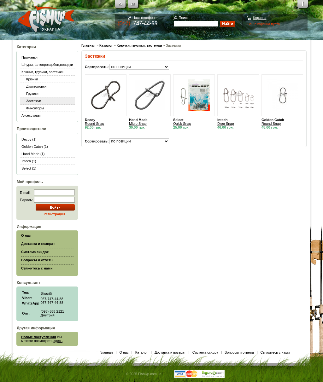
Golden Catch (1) (34, 146)
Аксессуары (30, 115)
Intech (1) (28, 161)
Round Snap (94, 123)
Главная (88, 45)
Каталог (106, 45)
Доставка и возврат (170, 352)
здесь (58, 341)
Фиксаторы (35, 108)
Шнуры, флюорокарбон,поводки (47, 65)
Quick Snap (182, 123)
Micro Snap (138, 123)
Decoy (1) (29, 139)
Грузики (32, 94)
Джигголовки (36, 86)
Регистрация (54, 214)
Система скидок (205, 352)
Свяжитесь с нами (275, 352)
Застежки (33, 101)
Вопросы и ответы (239, 352)
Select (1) (28, 168)
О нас (123, 352)
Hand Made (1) (32, 154)
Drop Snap (225, 123)
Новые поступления (38, 337)
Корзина (259, 18)
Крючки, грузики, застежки (42, 72)
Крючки (32, 79)
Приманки (29, 57)
